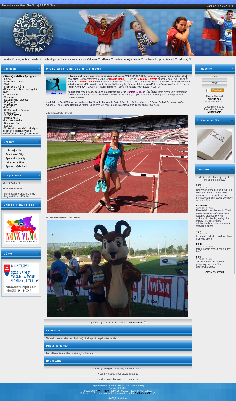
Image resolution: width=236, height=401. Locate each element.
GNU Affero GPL (143, 393)
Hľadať (8, 107)
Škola (7, 84)
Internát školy (11, 118)
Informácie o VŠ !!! (14, 87)
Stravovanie (10, 97)
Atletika (121, 322)
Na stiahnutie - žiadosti (16, 99)
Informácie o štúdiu (14, 81)
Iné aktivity (10, 112)
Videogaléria (10, 105)
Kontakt (8, 125)
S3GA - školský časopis (16, 110)
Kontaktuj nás (11, 123)
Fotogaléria (10, 102)
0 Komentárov (134, 322)
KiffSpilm (24, 196)
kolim (199, 244)
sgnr (92, 322)
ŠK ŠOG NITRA (12, 115)
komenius (201, 205)
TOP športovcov (12, 94)
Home (7, 79)
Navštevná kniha (13, 120)
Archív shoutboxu (214, 272)
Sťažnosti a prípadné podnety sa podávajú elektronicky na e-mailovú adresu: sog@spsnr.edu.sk (21, 131)
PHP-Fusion (103, 390)
